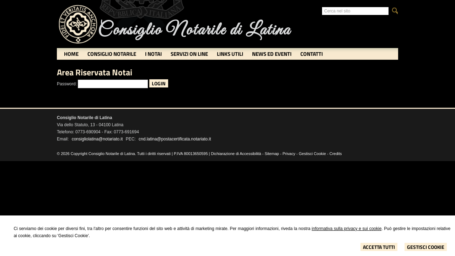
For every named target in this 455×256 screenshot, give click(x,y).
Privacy (289, 153)
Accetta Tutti (379, 247)
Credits (336, 153)
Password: (67, 83)
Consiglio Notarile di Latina (194, 30)
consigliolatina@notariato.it (97, 139)
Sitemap (272, 153)
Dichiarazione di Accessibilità (236, 153)
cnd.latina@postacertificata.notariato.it (175, 139)
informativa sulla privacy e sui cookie (347, 228)
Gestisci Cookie (425, 247)
